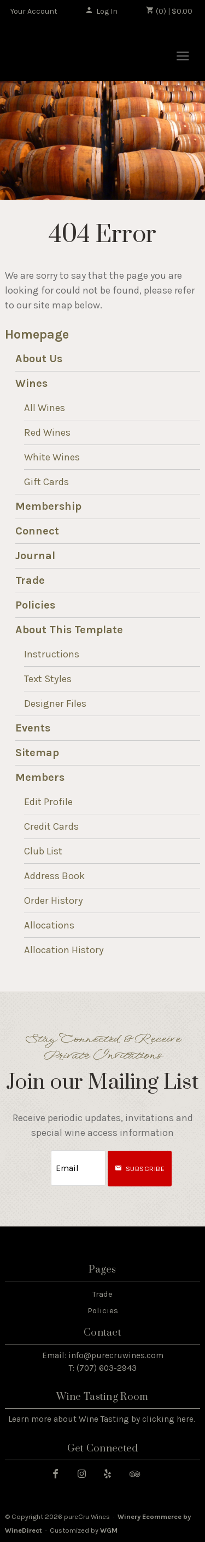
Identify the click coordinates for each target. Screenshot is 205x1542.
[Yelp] (111, 1473)
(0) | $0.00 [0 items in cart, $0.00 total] (169, 11)
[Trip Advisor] (139, 1473)
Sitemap (37, 752)
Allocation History (64, 950)
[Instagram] (86, 1473)
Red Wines (47, 432)
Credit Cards (51, 826)
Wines (31, 383)
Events (32, 728)
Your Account (33, 11)
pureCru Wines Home (67, 53)
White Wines (52, 457)
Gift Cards (46, 482)
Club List (43, 851)
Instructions (51, 654)
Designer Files (55, 703)
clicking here (168, 1419)
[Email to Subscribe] (78, 1168)
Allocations (49, 925)
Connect (37, 531)
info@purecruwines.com (115, 1355)
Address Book (54, 876)
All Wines (44, 408)
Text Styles (48, 679)
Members (40, 777)
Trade (30, 580)
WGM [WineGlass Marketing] (109, 1530)
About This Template (69, 629)
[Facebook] (59, 1473)
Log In (101, 11)
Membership (48, 506)
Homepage (37, 334)
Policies (35, 605)
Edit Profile (48, 802)
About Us (38, 358)
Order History (53, 900)
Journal (35, 555)
